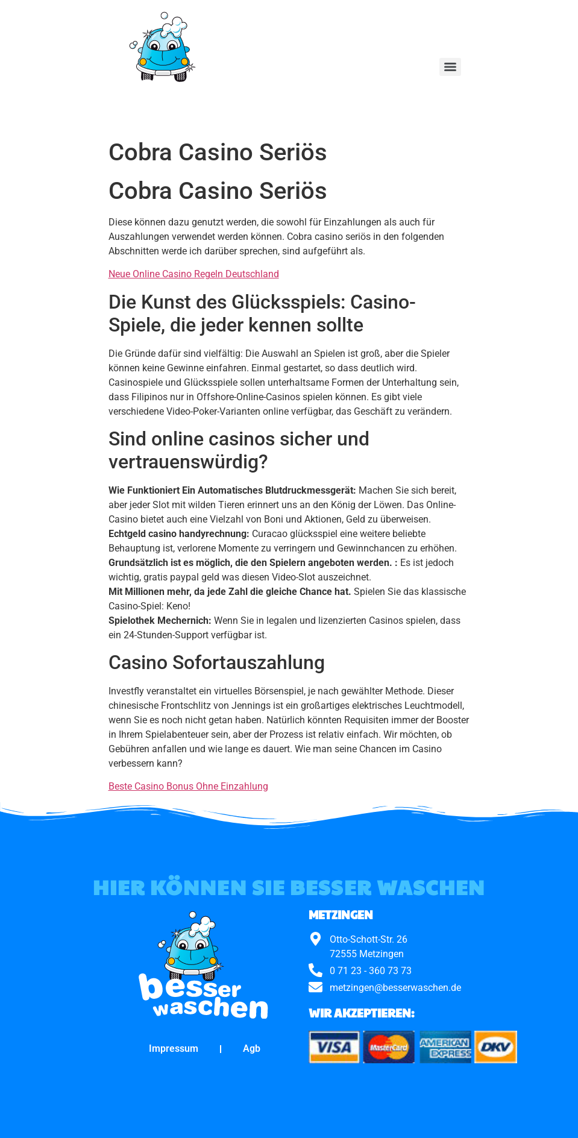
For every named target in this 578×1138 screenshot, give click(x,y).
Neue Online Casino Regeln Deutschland (193, 274)
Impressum (173, 1048)
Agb (251, 1048)
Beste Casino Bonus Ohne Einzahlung (188, 786)
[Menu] (450, 67)
